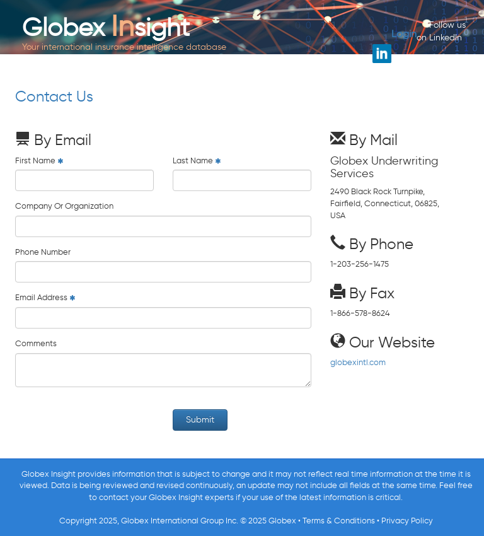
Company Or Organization (64, 206)
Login (404, 34)
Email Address (41, 297)
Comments (36, 343)
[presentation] (111, 421)
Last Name (193, 160)
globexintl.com (358, 362)
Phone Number (43, 252)
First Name (35, 160)
